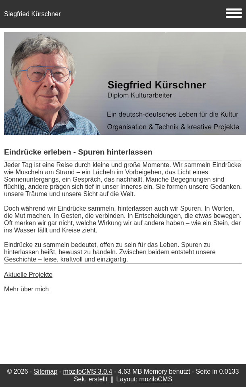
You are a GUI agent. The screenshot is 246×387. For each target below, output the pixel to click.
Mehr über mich (26, 289)
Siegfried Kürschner (123, 13)
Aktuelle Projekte (28, 274)
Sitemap (46, 371)
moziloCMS (155, 379)
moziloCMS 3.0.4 (88, 371)
